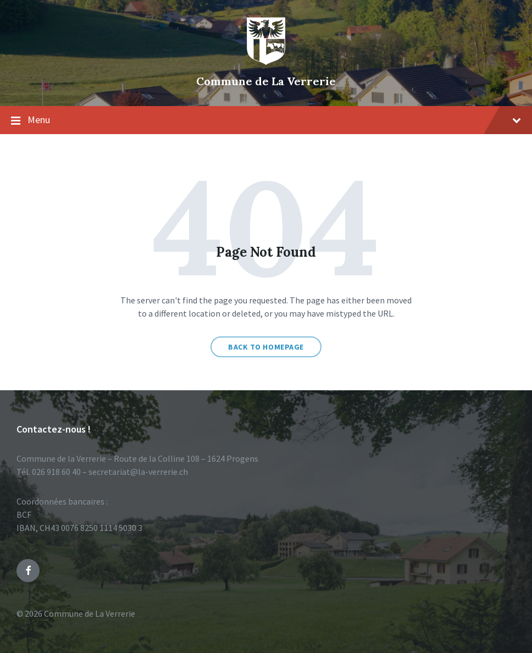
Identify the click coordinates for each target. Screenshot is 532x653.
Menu (266, 120)
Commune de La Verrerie (266, 81)
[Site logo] (266, 62)
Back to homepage (266, 347)
